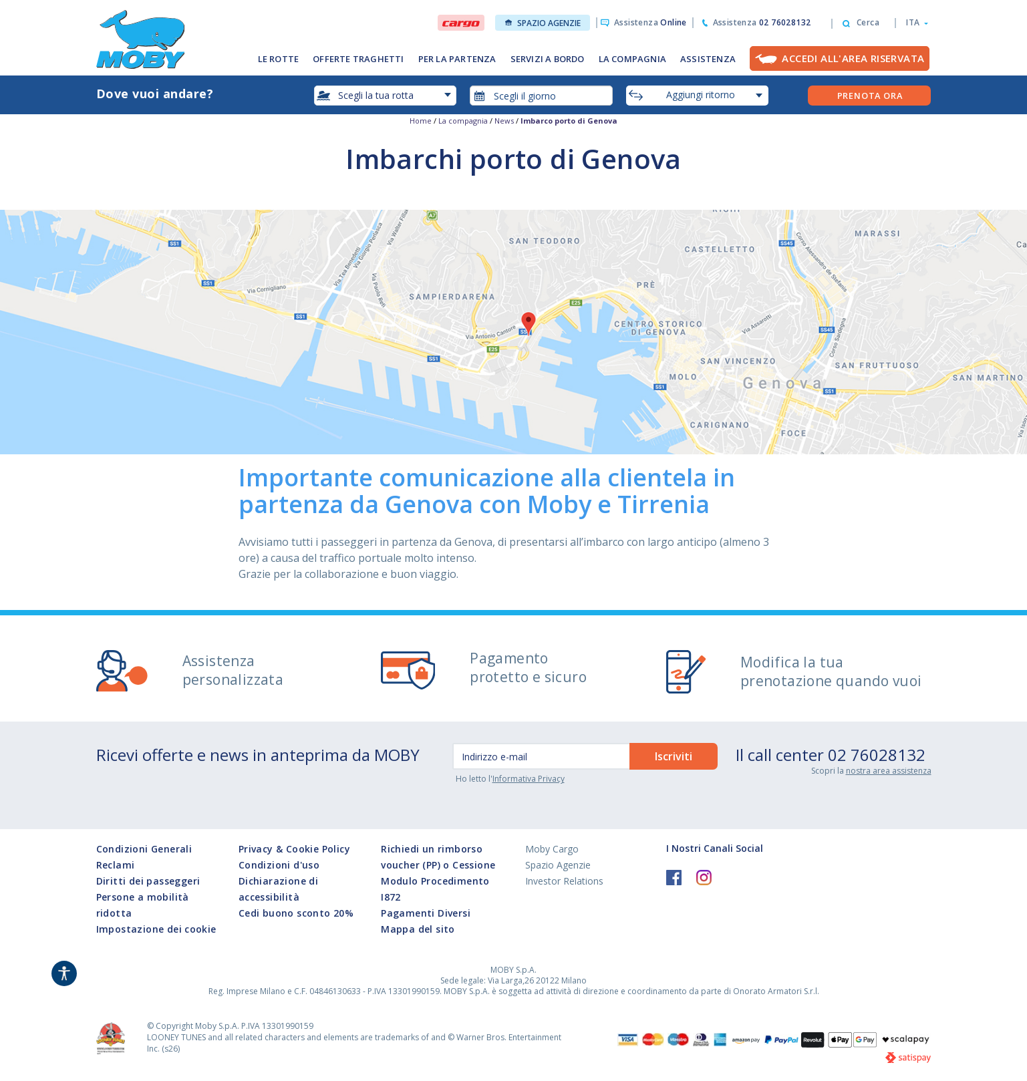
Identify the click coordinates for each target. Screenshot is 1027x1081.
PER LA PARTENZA (457, 59)
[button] (913, 22)
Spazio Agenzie (543, 23)
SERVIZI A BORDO (547, 59)
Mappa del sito (418, 929)
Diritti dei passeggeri (148, 881)
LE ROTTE (278, 59)
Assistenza (650, 22)
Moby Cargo (552, 848)
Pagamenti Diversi (425, 913)
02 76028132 (876, 755)
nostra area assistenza (888, 770)
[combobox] (541, 96)
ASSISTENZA (708, 59)
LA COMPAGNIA (632, 59)
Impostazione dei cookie (156, 929)
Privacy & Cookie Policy (294, 848)
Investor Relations (564, 881)
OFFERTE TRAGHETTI (358, 59)
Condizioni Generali (144, 848)
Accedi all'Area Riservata (853, 58)
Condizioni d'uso (279, 865)
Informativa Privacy (528, 778)
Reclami (115, 865)
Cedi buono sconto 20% (296, 913)
